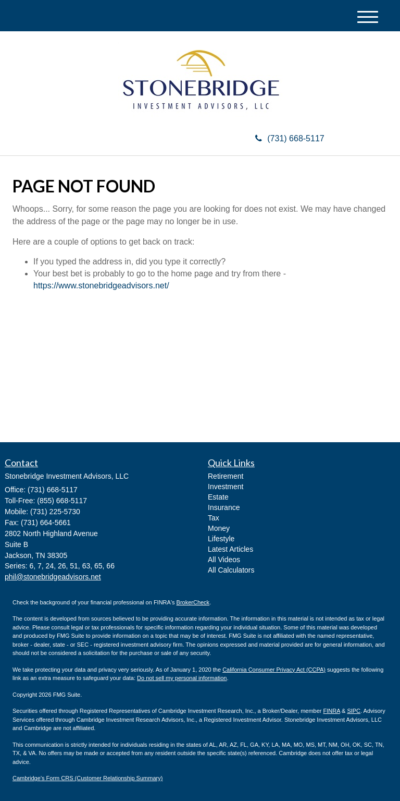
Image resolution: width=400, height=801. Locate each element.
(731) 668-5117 (289, 138)
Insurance (224, 507)
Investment (225, 486)
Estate (218, 497)
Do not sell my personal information (182, 678)
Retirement (225, 476)
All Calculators (231, 570)
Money (219, 528)
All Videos (224, 559)
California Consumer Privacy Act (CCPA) (274, 669)
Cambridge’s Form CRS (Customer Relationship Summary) (87, 778)
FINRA (331, 711)
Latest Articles (230, 549)
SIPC (353, 711)
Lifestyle (221, 539)
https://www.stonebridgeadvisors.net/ (101, 285)
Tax (213, 518)
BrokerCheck (193, 602)
